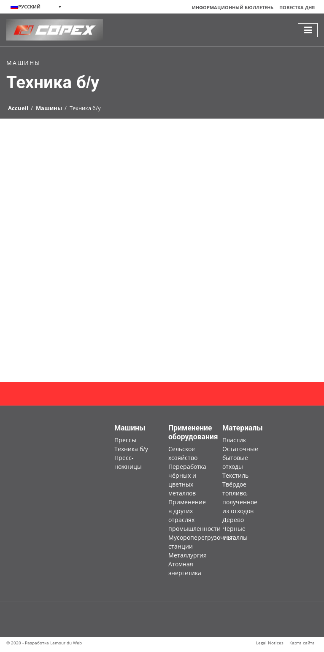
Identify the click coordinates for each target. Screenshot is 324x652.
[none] (35, 7)
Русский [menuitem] (29, 7)
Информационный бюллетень (232, 8)
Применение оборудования (193, 432)
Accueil (18, 108)
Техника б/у (131, 449)
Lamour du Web (66, 643)
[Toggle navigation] (308, 30)
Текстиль (235, 475)
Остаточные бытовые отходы (240, 458)
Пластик (234, 440)
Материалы (242, 428)
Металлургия (187, 555)
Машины (49, 108)
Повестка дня (297, 8)
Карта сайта (302, 643)
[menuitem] (35, 7)
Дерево (233, 520)
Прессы (125, 440)
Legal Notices (270, 643)
